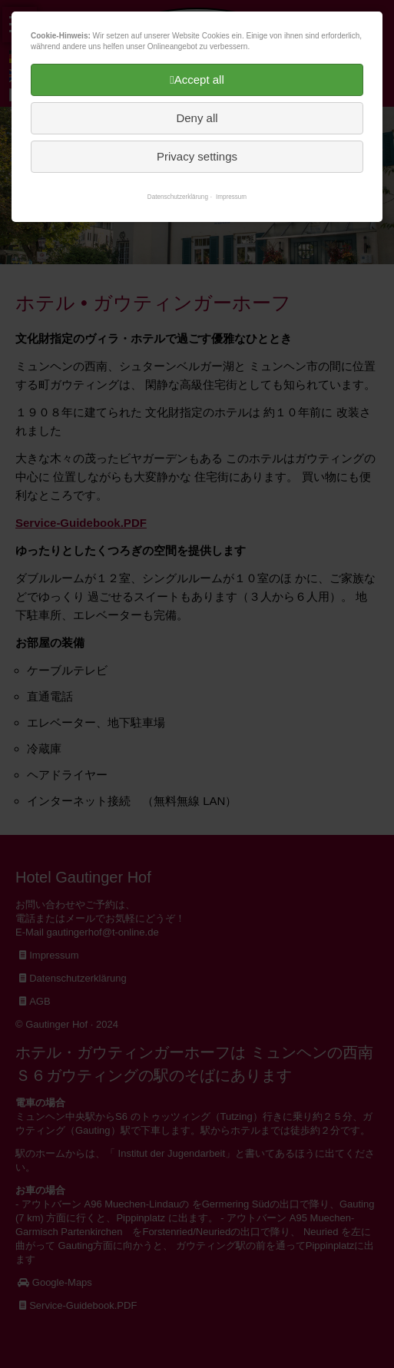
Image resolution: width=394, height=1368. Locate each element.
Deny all (196, 117)
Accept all (199, 79)
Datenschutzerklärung (177, 197)
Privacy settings (197, 156)
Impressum (231, 197)
